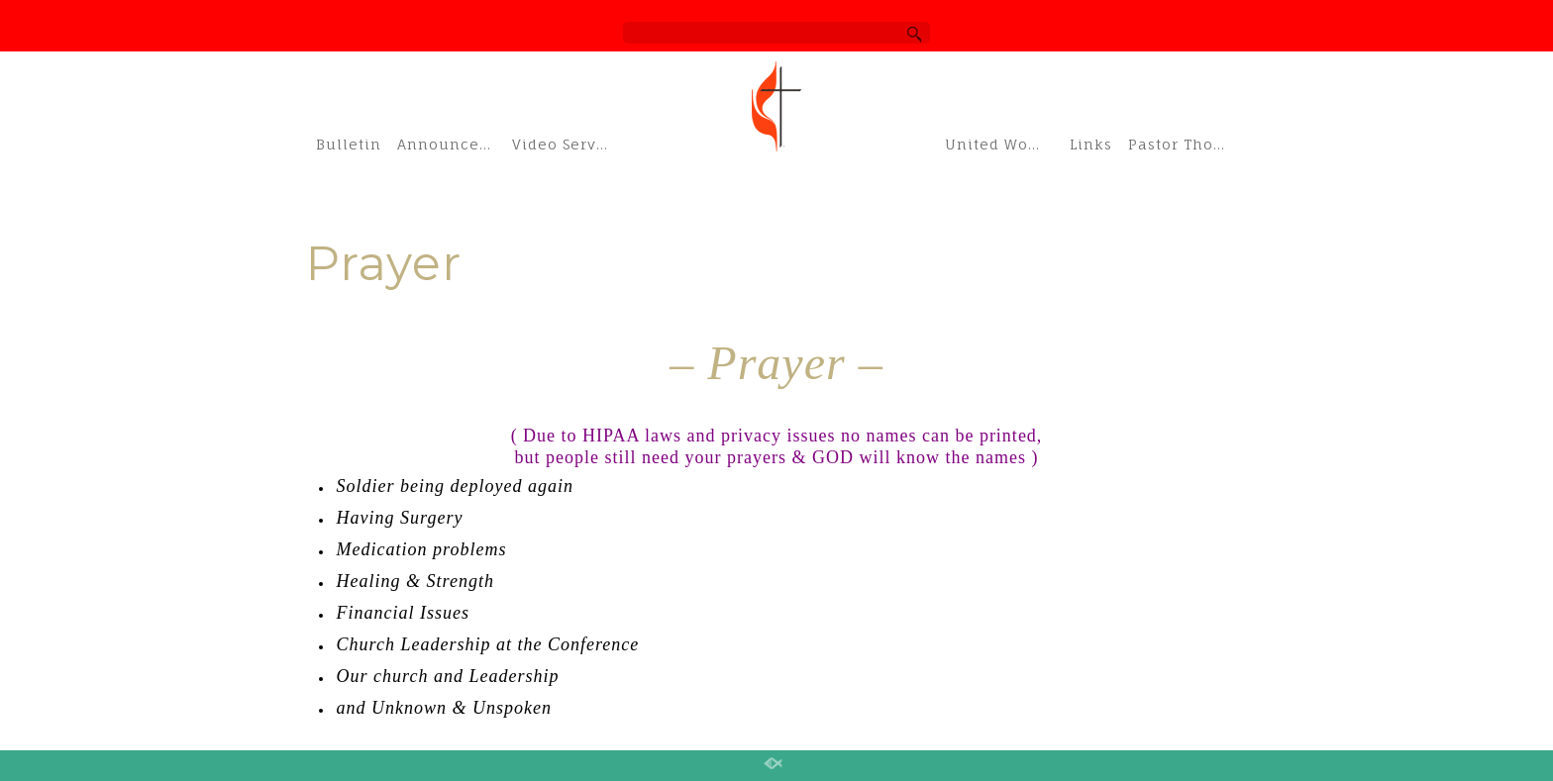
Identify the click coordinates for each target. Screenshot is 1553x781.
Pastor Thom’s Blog (1187, 144)
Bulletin (348, 144)
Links (1091, 144)
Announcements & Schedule (449, 144)
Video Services (564, 144)
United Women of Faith (1002, 144)
